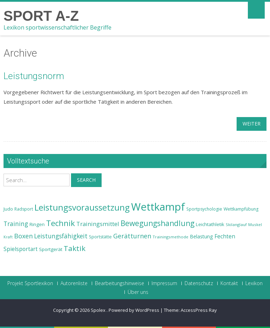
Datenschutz (199, 283)
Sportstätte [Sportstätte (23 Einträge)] (100, 237)
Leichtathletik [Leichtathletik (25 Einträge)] (210, 224)
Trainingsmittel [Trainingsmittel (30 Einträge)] (97, 224)
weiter (252, 123)
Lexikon (254, 283)
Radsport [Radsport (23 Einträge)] (23, 209)
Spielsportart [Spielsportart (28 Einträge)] (21, 249)
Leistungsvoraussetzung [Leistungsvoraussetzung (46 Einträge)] (82, 207)
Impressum (164, 283)
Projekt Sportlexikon (30, 283)
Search (86, 179)
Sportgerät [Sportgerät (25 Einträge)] (50, 249)
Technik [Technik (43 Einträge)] (60, 223)
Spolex (99, 310)
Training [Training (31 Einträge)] (16, 223)
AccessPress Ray (199, 310)
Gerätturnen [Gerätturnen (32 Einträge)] (132, 236)
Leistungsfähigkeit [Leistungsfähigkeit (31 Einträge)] (61, 236)
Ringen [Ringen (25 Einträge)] (37, 224)
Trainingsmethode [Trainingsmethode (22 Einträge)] (170, 236)
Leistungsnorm (34, 76)
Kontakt (229, 283)
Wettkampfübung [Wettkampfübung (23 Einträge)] (241, 209)
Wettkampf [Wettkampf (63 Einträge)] (158, 207)
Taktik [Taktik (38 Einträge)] (74, 248)
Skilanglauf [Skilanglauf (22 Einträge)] (236, 224)
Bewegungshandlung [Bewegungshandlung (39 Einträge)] (157, 223)
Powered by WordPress (134, 310)
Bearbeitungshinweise (119, 283)
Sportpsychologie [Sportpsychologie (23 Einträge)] (204, 209)
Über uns (138, 292)
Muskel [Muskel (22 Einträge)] (255, 224)
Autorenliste (74, 283)
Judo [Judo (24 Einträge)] (8, 209)
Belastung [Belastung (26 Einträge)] (201, 236)
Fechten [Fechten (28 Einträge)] (224, 236)
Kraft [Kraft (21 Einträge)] (8, 236)
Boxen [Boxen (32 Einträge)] (23, 236)
